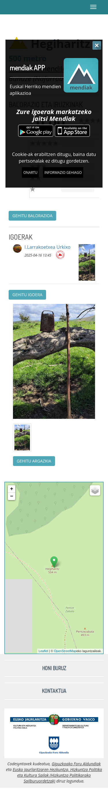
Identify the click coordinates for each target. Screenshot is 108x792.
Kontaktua (54, 691)
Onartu (30, 172)
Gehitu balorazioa (32, 215)
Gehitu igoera (27, 294)
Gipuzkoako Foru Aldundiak (76, 763)
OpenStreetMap (65, 651)
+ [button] (11, 488)
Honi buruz (54, 668)
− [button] (11, 496)
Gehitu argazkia (34, 461)
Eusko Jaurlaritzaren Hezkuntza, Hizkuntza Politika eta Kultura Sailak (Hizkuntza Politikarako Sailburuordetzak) (57, 775)
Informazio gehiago (63, 172)
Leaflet (43, 651)
